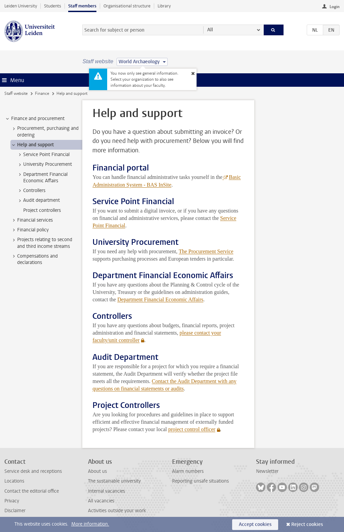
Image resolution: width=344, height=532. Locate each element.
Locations (14, 481)
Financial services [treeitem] (32, 220)
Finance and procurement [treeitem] (34, 118)
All (210, 30)
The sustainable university (114, 481)
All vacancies (101, 501)
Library (164, 6)
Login (335, 6)
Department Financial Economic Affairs (160, 299)
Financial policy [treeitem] (30, 230)
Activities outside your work (117, 510)
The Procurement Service (206, 251)
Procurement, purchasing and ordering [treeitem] (45, 131)
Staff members (82, 6)
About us (97, 471)
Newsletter (267, 471)
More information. (90, 524)
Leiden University (20, 6)
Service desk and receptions (33, 471)
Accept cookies (255, 524)
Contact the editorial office (31, 491)
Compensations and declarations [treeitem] (34, 259)
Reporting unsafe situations (200, 481)
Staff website (16, 93)
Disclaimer (15, 510)
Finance (42, 93)
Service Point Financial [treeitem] (43, 154)
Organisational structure (126, 6)
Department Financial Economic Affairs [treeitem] (42, 177)
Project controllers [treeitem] (42, 210)
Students (52, 6)
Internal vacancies (106, 491)
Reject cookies (307, 524)
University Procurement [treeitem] (44, 164)
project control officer (191, 429)
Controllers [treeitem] (31, 190)
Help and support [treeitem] (32, 145)
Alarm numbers (188, 471)
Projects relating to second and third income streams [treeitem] (41, 242)
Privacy (11, 501)
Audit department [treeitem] (38, 200)
